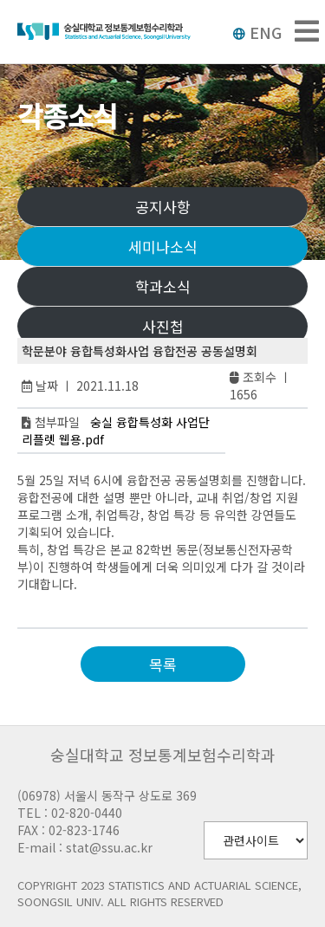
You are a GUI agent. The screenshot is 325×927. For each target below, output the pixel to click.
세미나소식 (163, 246)
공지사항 (163, 206)
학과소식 (163, 286)
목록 (163, 664)
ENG (257, 32)
